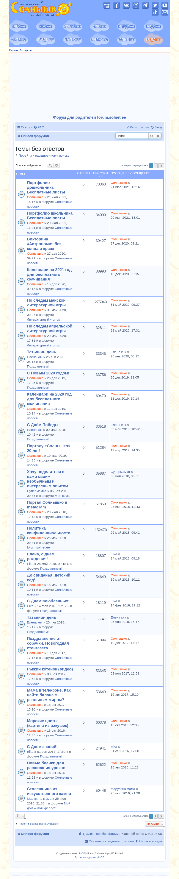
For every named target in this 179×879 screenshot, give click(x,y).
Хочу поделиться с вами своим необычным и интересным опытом (47, 478)
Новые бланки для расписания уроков (46, 765)
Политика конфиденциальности (48, 530)
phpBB (81, 853)
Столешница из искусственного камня (49, 791)
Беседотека (26, 50)
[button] (161, 165)
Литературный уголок (43, 319)
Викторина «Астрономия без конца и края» (44, 244)
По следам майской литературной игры (46, 302)
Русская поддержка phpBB (89, 857)
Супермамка (36, 491)
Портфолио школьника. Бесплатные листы (50, 215)
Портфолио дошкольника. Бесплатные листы (46, 187)
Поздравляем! (38, 366)
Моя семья (63, 495)
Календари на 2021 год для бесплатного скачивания (49, 274)
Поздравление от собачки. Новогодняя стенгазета (48, 643)
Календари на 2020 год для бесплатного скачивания (49, 399)
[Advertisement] (89, 84)
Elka (30, 564)
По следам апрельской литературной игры (49, 328)
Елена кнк (34, 357)
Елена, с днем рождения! (41, 556)
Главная (13, 50)
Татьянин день (41, 352)
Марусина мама (39, 798)
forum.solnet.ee (38, 547)
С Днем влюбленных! (48, 601)
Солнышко (35, 197)
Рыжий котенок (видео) (50, 669)
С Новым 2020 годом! (48, 373)
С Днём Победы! (43, 424)
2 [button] (155, 165)
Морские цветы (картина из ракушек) (47, 723)
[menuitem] (39, 127)
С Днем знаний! (42, 746)
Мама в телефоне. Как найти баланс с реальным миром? (49, 695)
